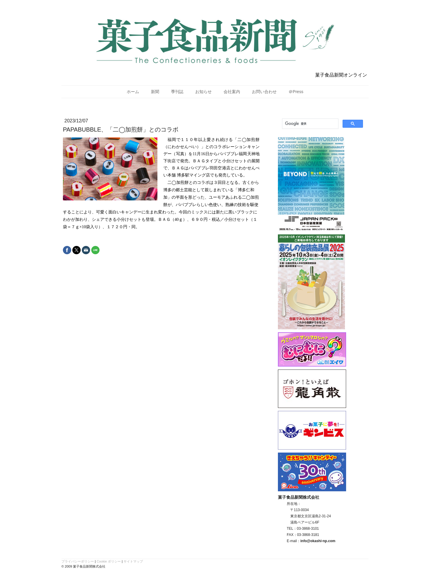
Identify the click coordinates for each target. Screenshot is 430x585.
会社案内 (232, 91)
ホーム (133, 91)
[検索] (309, 124)
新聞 (155, 91)
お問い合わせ (264, 91)
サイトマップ (133, 561)
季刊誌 (177, 91)
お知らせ (203, 91)
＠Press (296, 91)
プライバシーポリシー (77, 561)
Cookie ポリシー (109, 561)
